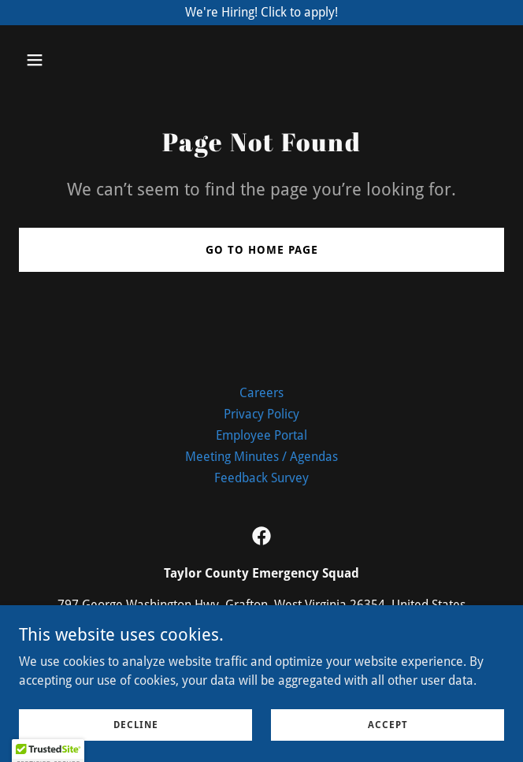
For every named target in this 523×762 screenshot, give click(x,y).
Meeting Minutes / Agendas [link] (261, 456)
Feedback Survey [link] (261, 477)
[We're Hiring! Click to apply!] (261, 12)
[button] (74, 60)
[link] (261, 536)
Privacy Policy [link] (261, 414)
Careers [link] (261, 392)
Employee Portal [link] (261, 435)
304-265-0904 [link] (261, 636)
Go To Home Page (262, 249)
